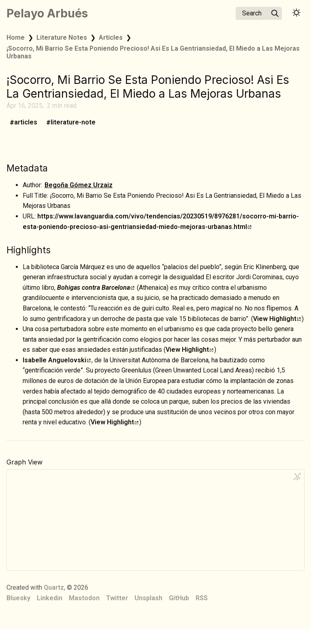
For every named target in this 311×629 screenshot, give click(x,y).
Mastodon (84, 598)
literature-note (73, 122)
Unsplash (148, 598)
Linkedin (49, 598)
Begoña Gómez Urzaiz (79, 185)
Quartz (54, 587)
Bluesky (18, 598)
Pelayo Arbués (47, 13)
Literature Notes (61, 37)
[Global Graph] (297, 476)
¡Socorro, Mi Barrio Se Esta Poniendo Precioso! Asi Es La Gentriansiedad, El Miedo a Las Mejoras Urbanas (153, 52)
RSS (202, 598)
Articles (111, 37)
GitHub (179, 598)
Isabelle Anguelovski (57, 360)
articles (25, 122)
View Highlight (277, 319)
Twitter (117, 598)
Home (15, 37)
